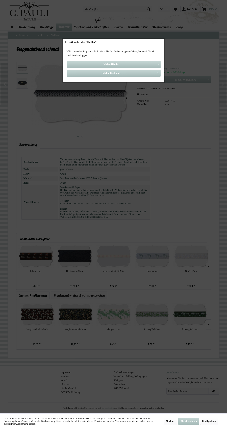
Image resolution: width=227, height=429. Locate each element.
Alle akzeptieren (188, 421)
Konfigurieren (209, 421)
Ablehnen (170, 421)
